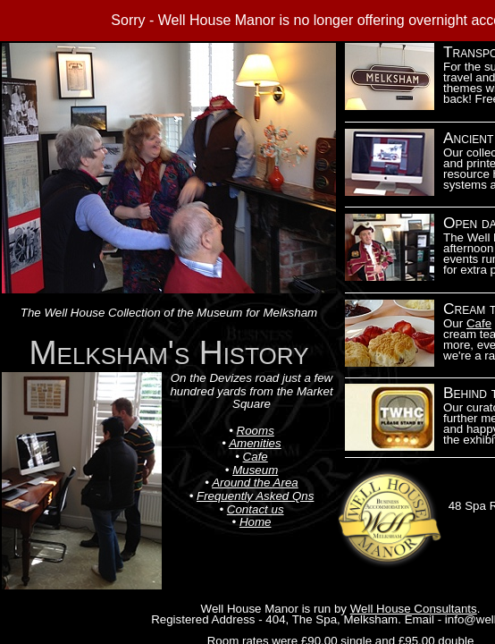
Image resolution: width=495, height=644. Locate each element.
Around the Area (255, 482)
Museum (255, 470)
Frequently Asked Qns (255, 496)
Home (255, 522)
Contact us (255, 509)
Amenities (255, 443)
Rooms (255, 430)
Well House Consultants (413, 608)
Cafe (478, 323)
